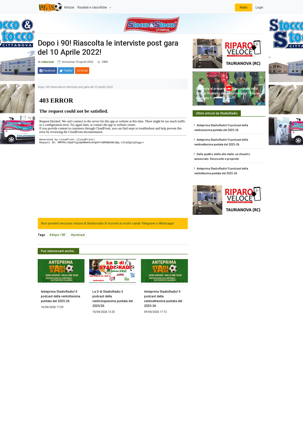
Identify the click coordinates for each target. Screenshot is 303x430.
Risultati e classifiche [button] (92, 7)
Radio (244, 7)
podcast (79, 235)
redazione (47, 61)
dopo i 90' (59, 235)
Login (259, 7)
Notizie (69, 7)
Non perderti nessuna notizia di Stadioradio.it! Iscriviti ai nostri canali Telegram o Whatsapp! (107, 223)
